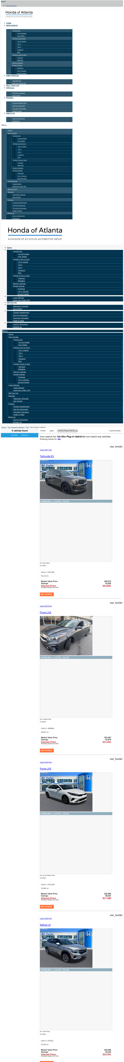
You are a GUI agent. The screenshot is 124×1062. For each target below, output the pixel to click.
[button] (37, 125)
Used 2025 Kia (88, 578)
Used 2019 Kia (88, 450)
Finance (9, 98)
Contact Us (16, 121)
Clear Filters (115, 431)
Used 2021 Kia (46, 450)
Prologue (20, 68)
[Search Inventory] (16, 1053)
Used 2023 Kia (46, 578)
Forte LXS (88, 456)
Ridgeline (20, 60)
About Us (10, 113)
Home (8, 23)
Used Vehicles (12, 76)
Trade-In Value (17, 111)
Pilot (18, 52)
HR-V (19, 47)
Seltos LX (88, 584)
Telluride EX (48, 456)
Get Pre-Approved (18, 106)
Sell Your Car (12, 86)
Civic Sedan (21, 36)
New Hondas (12, 26)
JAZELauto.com (90, 1034)
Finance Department (19, 103)
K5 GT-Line (47, 713)
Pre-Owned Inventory (16, 427)
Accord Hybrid (21, 73)
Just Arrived (16, 95)
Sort (52, 431)
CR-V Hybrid (21, 41)
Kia (27, 427)
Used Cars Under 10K (19, 83)
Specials (10, 88)
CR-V (19, 44)
